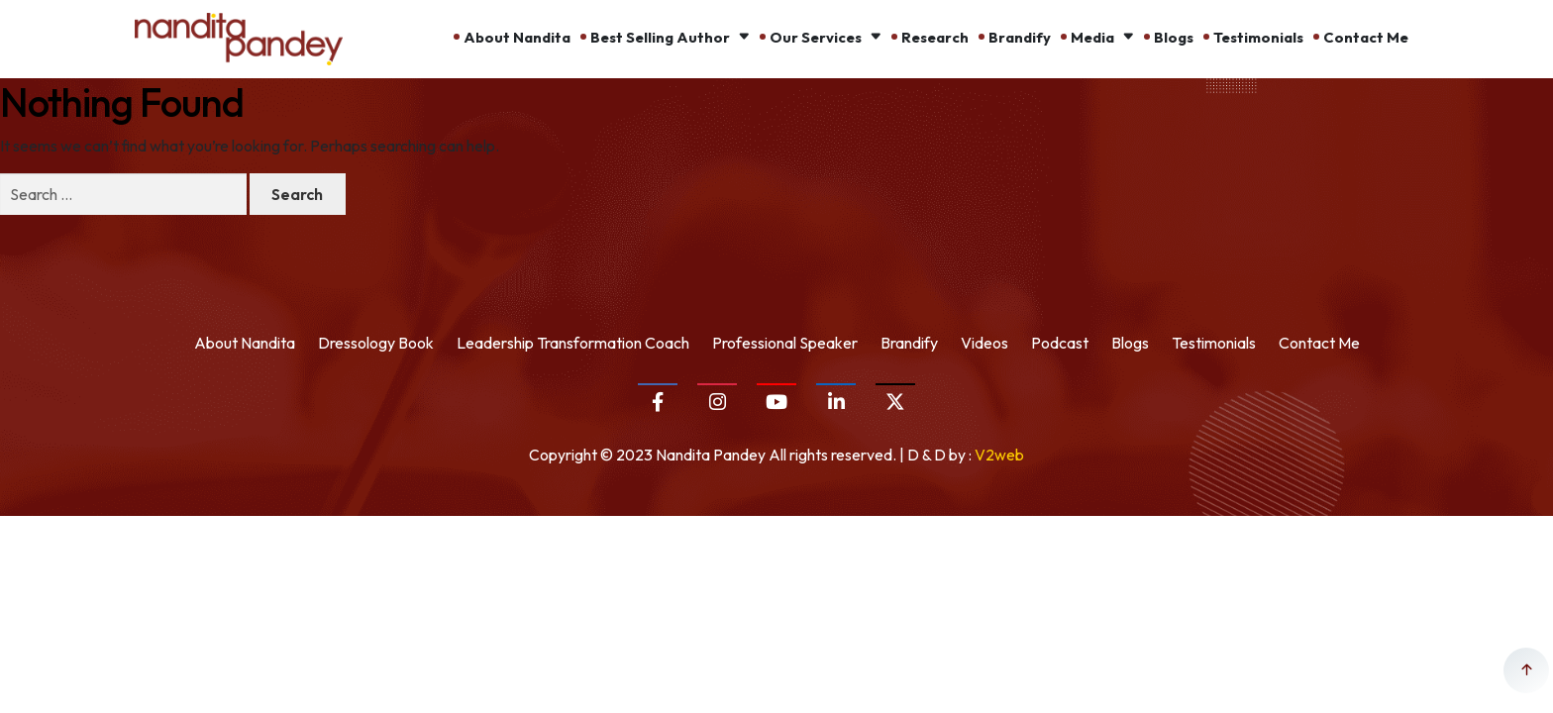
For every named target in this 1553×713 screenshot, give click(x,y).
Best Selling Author (660, 37)
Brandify (1019, 37)
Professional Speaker (785, 343)
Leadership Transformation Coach (573, 343)
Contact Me (1365, 37)
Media (1092, 37)
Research (935, 37)
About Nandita (517, 37)
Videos (984, 343)
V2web (999, 454)
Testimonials (1258, 37)
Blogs (1173, 37)
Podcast (1059, 343)
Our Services (816, 37)
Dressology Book (376, 343)
